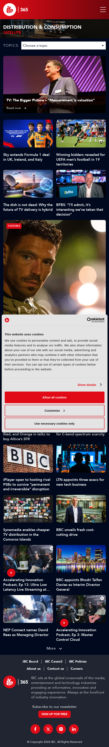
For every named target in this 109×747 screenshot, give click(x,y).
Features (14, 225)
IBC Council (53, 661)
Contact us (55, 669)
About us (34, 669)
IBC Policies (78, 661)
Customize (55, 410)
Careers (77, 669)
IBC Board (30, 661)
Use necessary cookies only (54, 423)
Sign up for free (54, 714)
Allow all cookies (54, 397)
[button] (102, 9)
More (51, 648)
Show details (87, 384)
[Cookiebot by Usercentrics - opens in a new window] (86, 320)
